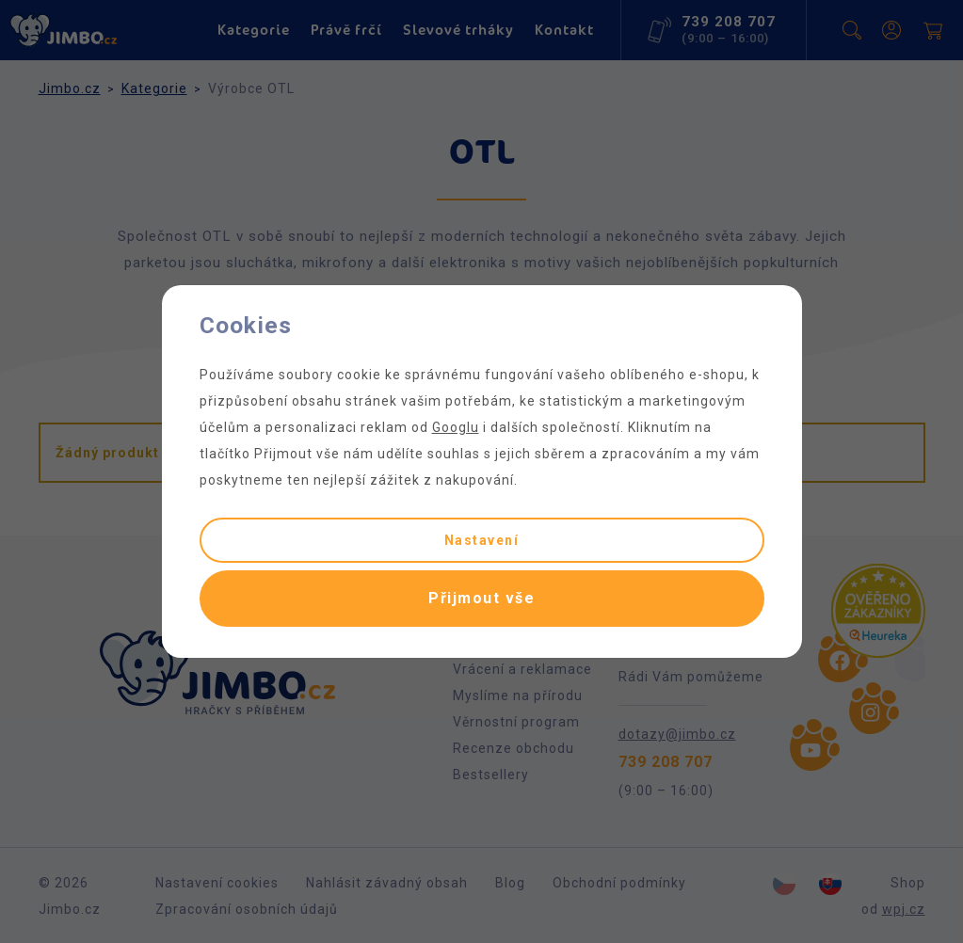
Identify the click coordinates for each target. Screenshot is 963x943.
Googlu (455, 427)
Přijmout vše (481, 598)
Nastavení (482, 540)
